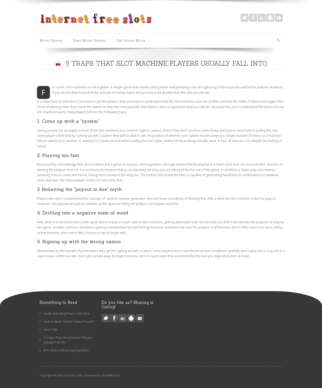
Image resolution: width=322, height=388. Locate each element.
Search (278, 40)
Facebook (253, 18)
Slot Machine (111, 375)
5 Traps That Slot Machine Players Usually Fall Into (67, 339)
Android (270, 18)
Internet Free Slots (70, 375)
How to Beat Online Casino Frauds (68, 321)
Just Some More (130, 40)
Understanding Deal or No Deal (66, 313)
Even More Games (89, 40)
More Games (51, 40)
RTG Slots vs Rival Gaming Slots (65, 350)
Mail (279, 18)
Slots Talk (50, 329)
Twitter (245, 18)
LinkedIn (262, 18)
